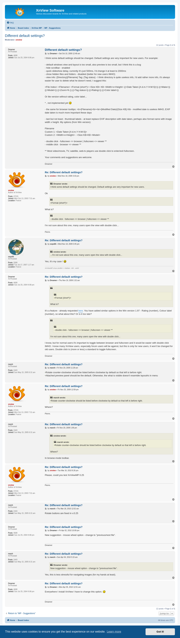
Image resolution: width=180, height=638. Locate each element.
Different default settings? (25, 36)
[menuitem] (10, 23)
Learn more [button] (114, 631)
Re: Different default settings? (63, 172)
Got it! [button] (160, 631)
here (80, 310)
